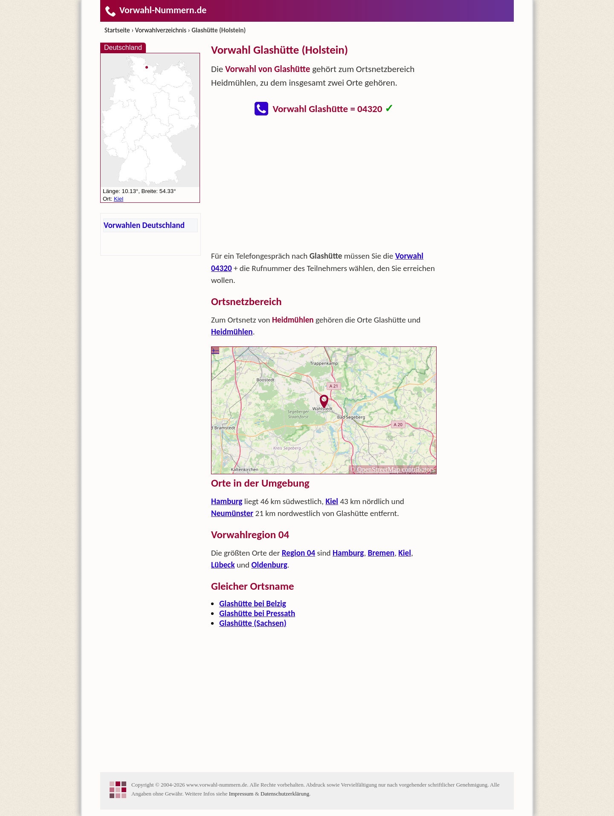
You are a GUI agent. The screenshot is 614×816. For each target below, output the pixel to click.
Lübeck (223, 565)
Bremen (381, 553)
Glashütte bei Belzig (252, 603)
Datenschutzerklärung (285, 793)
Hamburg (226, 501)
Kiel (331, 501)
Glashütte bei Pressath (257, 613)
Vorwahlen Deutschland (144, 225)
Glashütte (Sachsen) (252, 623)
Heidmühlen (232, 332)
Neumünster (232, 513)
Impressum (241, 793)
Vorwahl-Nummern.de (155, 10)
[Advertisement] (324, 185)
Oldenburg (269, 565)
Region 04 (298, 553)
